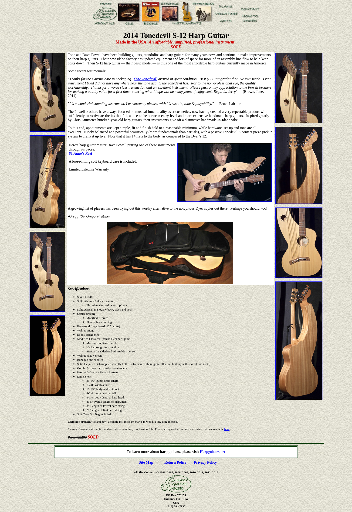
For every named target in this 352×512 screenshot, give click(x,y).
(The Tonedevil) (145, 79)
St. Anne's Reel (80, 153)
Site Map (146, 462)
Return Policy (175, 462)
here (226, 429)
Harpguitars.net (212, 452)
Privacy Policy (205, 462)
